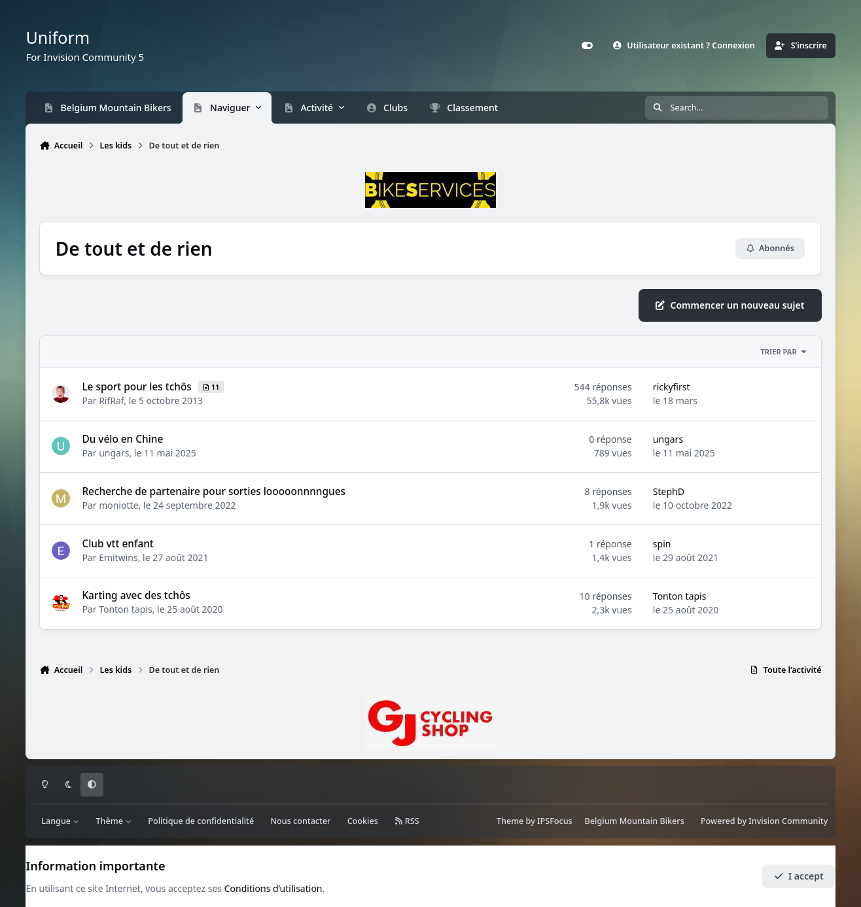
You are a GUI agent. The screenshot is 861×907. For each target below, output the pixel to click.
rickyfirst (671, 387)
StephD (668, 491)
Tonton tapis (126, 610)
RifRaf (111, 400)
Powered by (764, 821)
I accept (799, 876)
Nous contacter (300, 821)
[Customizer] (587, 45)
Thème (114, 821)
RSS (407, 821)
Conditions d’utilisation (273, 888)
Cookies (362, 821)
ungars (114, 453)
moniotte (119, 505)
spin (662, 544)
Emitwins (119, 557)
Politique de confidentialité (201, 821)
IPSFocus (554, 821)
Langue (60, 821)
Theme (510, 821)
